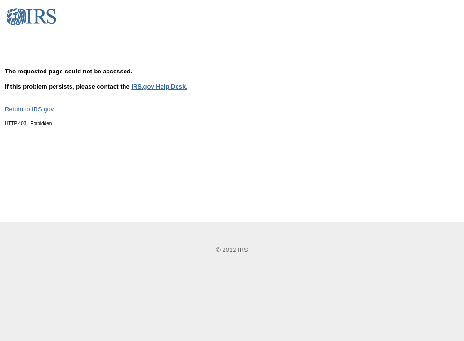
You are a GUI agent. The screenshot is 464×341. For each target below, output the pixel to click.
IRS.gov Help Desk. (159, 86)
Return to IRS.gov (29, 109)
